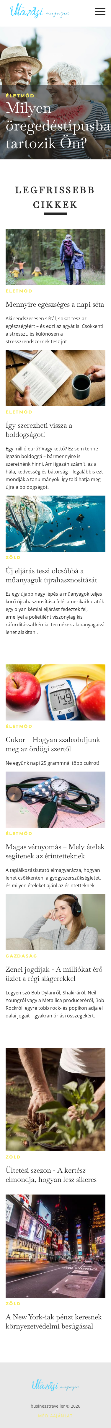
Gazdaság (21, 956)
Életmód (20, 96)
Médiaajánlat (55, 1416)
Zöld (13, 557)
